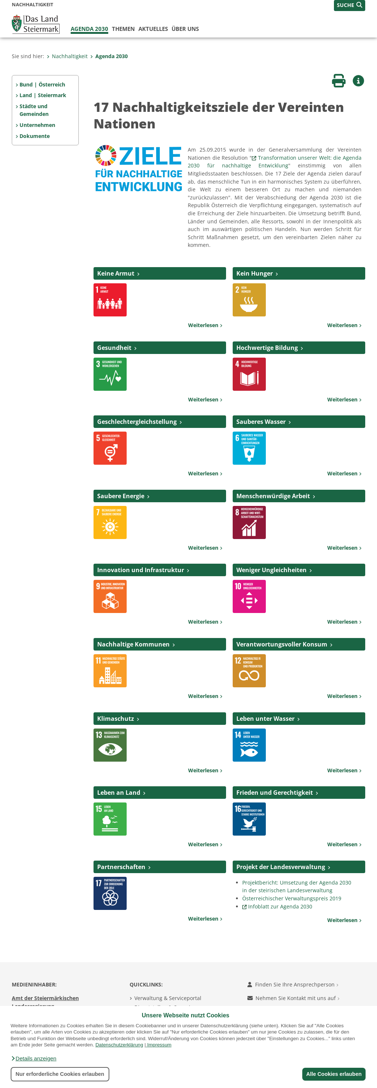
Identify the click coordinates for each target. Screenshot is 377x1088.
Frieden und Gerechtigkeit (274, 792)
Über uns (185, 28)
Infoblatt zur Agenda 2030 (280, 906)
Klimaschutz (115, 719)
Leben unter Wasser (265, 719)
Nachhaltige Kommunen (133, 644)
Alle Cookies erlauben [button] (333, 1074)
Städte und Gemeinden (34, 110)
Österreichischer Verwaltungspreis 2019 (291, 898)
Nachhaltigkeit (67, 56)
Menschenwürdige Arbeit (273, 496)
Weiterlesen (205, 325)
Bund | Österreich (42, 84)
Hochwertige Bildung (267, 348)
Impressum (159, 1045)
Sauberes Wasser (261, 422)
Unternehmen (37, 124)
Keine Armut (115, 273)
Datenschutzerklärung (119, 1045)
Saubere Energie (120, 496)
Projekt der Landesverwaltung (280, 867)
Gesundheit (114, 348)
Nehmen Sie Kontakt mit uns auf (293, 998)
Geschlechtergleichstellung (137, 422)
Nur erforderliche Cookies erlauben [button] (59, 1074)
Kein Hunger (254, 273)
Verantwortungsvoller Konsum (281, 644)
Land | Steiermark (43, 95)
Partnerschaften (121, 867)
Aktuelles (153, 28)
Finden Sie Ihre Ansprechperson (292, 984)
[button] (33, 1059)
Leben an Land (118, 792)
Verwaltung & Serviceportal (167, 998)
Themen (123, 28)
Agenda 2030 (89, 28)
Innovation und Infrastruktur (140, 570)
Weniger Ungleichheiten (271, 570)
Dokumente (35, 135)
